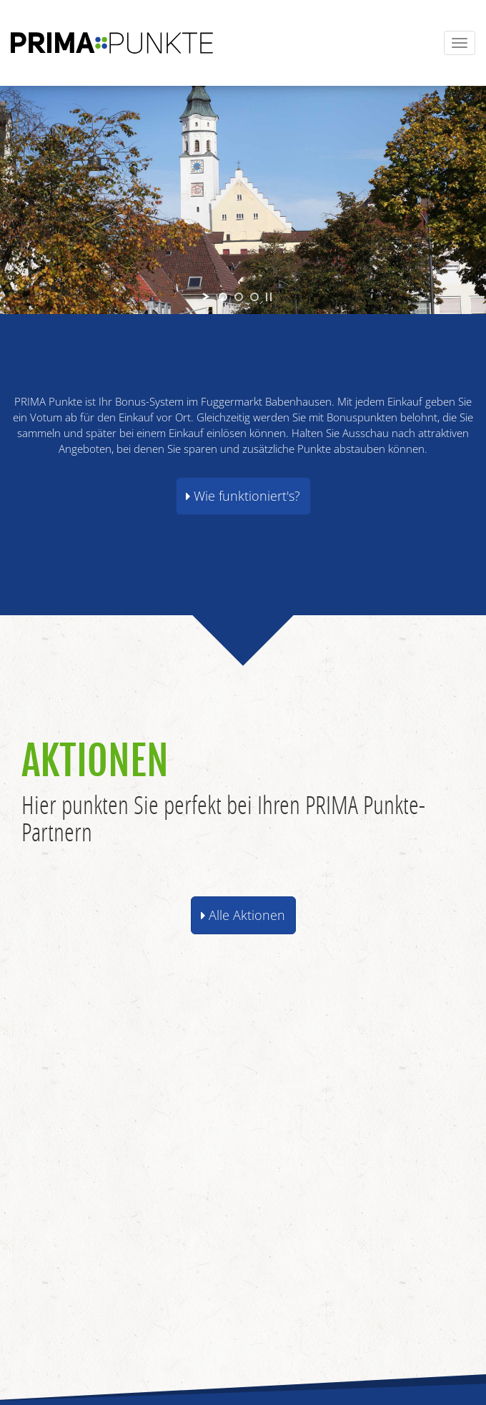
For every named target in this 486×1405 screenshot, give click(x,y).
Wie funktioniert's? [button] (243, 495)
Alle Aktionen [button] (243, 915)
